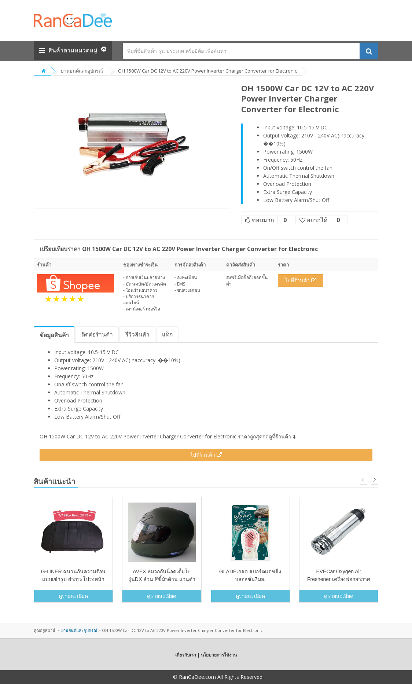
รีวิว (137, 334)
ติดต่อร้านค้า (97, 334)
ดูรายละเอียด (73, 595)
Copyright (160, 676)
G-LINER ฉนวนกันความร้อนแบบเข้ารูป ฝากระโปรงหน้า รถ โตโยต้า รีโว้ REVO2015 (73, 579)
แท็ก (167, 334)
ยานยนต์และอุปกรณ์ (82, 70)
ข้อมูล (54, 335)
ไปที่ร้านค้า (300, 280)
